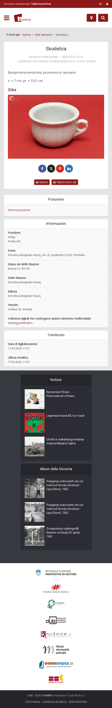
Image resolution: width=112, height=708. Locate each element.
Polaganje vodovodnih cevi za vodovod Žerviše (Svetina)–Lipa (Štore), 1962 (64, 485)
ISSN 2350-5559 (78, 701)
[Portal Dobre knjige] (56, 665)
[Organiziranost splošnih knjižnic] (56, 588)
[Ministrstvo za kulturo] (56, 573)
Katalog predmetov (20, 323)
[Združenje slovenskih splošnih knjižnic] (56, 635)
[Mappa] (91, 18)
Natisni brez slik (64, 182)
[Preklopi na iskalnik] (103, 18)
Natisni (42, 182)
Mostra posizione (19, 210)
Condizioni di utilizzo (54, 701)
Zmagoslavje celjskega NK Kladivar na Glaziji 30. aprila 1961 (63, 532)
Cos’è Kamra (32, 701)
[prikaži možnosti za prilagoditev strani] (100, 4)
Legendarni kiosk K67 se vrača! (65, 415)
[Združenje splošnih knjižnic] (56, 679)
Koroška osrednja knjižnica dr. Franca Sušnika (66, 61)
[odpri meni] (6, 18)
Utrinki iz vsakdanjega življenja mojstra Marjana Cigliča (65, 441)
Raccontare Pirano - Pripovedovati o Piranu (60, 394)
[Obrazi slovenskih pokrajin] (56, 650)
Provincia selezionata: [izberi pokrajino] (27, 4)
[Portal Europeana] (56, 604)
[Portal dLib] (56, 620)
